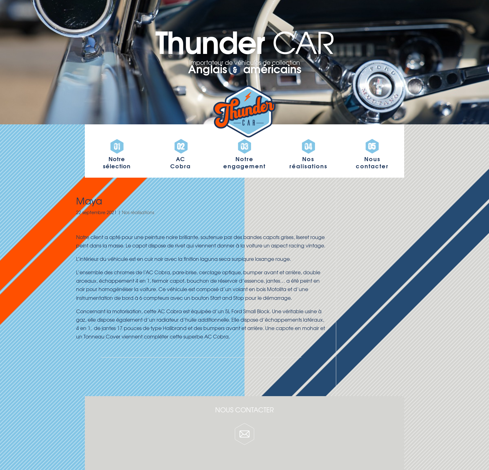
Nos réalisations (138, 212)
